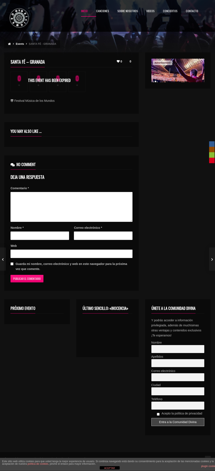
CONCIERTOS (170, 11)
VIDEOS (150, 11)
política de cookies (38, 463)
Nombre (17, 232)
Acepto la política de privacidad (179, 419)
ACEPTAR (109, 468)
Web (13, 251)
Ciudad (156, 390)
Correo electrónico (88, 232)
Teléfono (157, 404)
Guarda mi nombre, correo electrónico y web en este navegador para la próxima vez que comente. (71, 271)
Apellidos (157, 361)
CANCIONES (102, 11)
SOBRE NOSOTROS (127, 11)
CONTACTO (192, 11)
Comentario (19, 188)
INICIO (84, 11)
